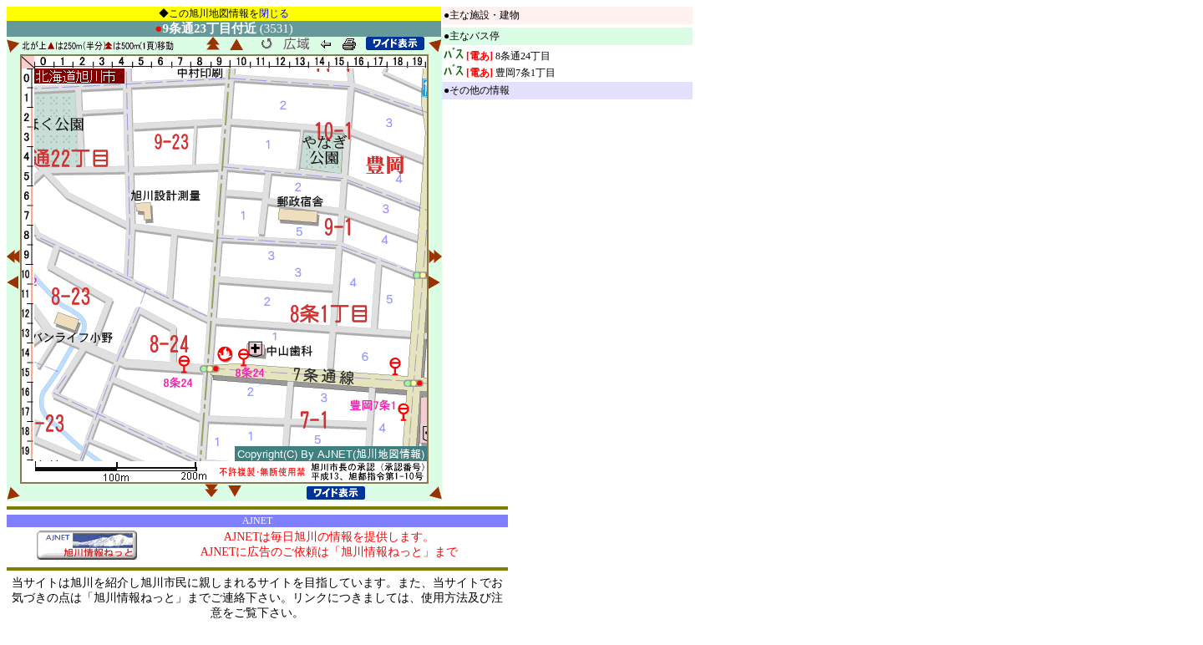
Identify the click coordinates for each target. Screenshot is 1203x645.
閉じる (274, 13)
